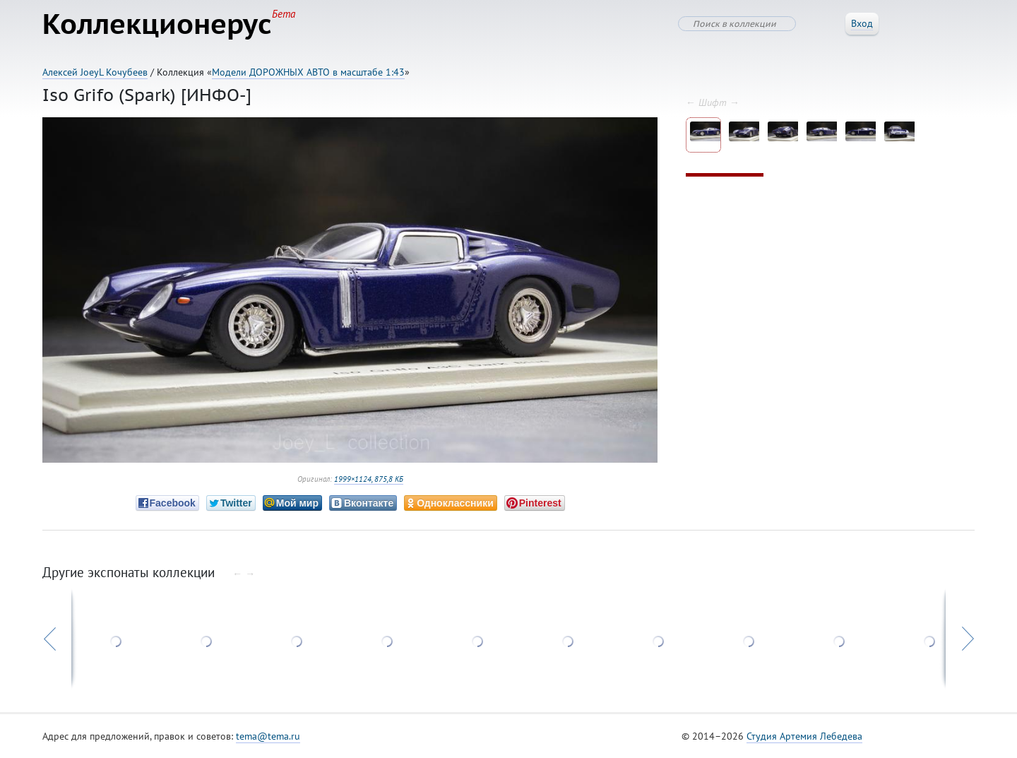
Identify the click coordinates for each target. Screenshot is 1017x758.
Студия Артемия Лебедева (804, 736)
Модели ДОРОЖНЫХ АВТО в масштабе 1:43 (308, 72)
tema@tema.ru (268, 736)
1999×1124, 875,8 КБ (368, 479)
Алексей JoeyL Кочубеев (95, 72)
